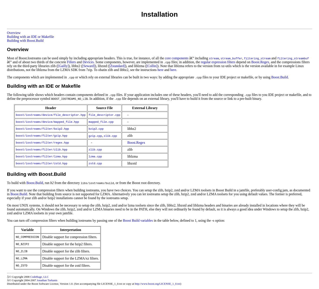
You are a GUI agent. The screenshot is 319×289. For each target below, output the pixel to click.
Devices (88, 62)
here (161, 70)
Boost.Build (279, 77)
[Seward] (88, 66)
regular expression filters (218, 62)
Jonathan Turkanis (47, 280)
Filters (71, 62)
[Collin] (151, 66)
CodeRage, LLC (39, 276)
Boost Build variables (138, 220)
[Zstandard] (117, 66)
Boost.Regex (260, 62)
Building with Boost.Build (25, 40)
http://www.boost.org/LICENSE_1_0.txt (157, 283)
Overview (14, 33)
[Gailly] (63, 66)
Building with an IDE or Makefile (30, 37)
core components (176, 58)
